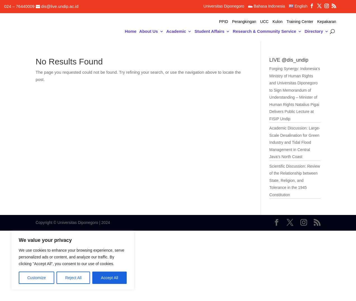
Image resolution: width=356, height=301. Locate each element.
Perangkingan (244, 22)
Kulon (277, 22)
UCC (264, 22)
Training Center (299, 22)
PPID (223, 22)
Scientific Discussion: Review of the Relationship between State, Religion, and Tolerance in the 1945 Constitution (294, 180)
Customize (36, 277)
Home (130, 31)
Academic (176, 31)
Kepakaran (326, 22)
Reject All (73, 277)
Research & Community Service (264, 31)
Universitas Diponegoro (224, 6)
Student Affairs (209, 31)
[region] (72, 260)
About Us (148, 31)
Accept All (109, 277)
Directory (314, 31)
